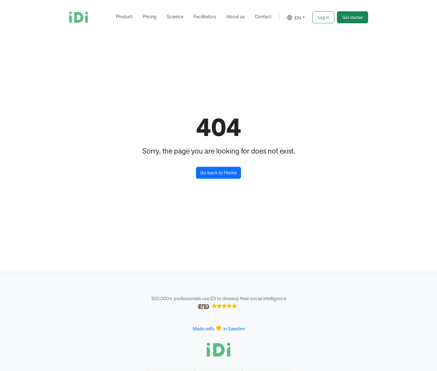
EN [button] (294, 17)
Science (175, 16)
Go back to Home (218, 172)
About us (235, 16)
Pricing (150, 16)
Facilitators (204, 16)
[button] (323, 17)
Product (124, 16)
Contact (263, 16)
